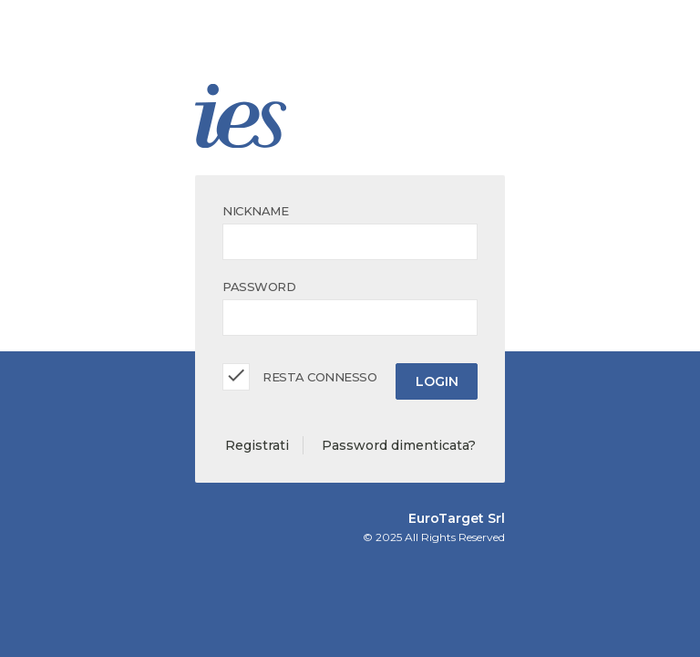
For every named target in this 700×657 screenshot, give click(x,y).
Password (258, 286)
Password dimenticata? (399, 445)
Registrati (257, 445)
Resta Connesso (319, 377)
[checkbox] (236, 377)
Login (437, 381)
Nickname (255, 210)
